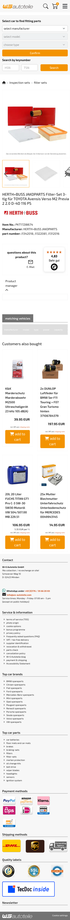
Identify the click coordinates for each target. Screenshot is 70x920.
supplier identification (17, 643)
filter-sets (11, 756)
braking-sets (12, 749)
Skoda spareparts (15, 715)
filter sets (40, 82)
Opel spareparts (14, 701)
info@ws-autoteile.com (19, 594)
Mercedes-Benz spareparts (20, 694)
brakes (9, 746)
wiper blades (12, 770)
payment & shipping (16, 660)
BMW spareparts (15, 681)
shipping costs (25, 427)
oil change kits (13, 763)
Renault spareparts (16, 708)
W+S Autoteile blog (16, 656)
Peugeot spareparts (16, 705)
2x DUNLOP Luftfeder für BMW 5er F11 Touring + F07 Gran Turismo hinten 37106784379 (49, 402)
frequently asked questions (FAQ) (23, 636)
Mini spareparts (14, 698)
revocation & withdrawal (19, 646)
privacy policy (13, 633)
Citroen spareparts (15, 684)
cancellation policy (15, 653)
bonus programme (15, 629)
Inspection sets (20, 82)
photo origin (12, 622)
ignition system (14, 780)
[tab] (17, 285)
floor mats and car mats (18, 743)
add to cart (17, 437)
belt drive (11, 766)
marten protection (15, 760)
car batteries (12, 739)
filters (9, 753)
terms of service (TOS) (17, 619)
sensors (10, 777)
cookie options (13, 626)
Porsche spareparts (16, 711)
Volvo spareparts (15, 718)
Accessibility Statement (18, 663)
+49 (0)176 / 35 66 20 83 (37, 591)
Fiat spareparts (14, 688)
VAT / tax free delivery (17, 639)
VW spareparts (13, 722)
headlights (11, 773)
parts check (12, 650)
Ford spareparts (14, 691)
